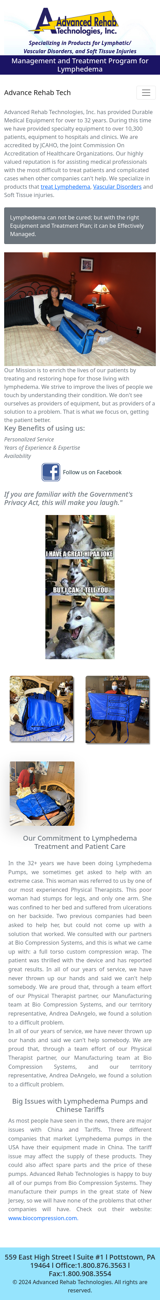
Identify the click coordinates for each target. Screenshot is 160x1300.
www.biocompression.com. (43, 1218)
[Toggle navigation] (146, 93)
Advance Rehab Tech (37, 92)
